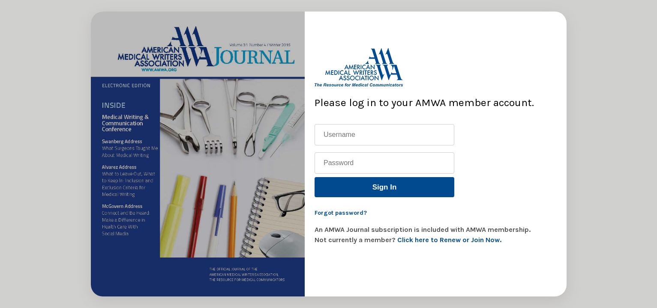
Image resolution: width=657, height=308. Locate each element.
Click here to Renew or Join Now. (449, 240)
